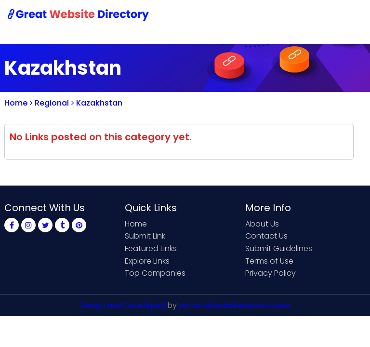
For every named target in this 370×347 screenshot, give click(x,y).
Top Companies (155, 273)
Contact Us (266, 235)
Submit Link (145, 235)
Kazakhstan (96, 102)
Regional (49, 102)
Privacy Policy (270, 273)
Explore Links (147, 261)
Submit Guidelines (278, 248)
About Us (262, 223)
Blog (350, 16)
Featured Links (151, 248)
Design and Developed (122, 305)
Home (15, 102)
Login (317, 16)
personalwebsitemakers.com (234, 305)
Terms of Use (269, 261)
